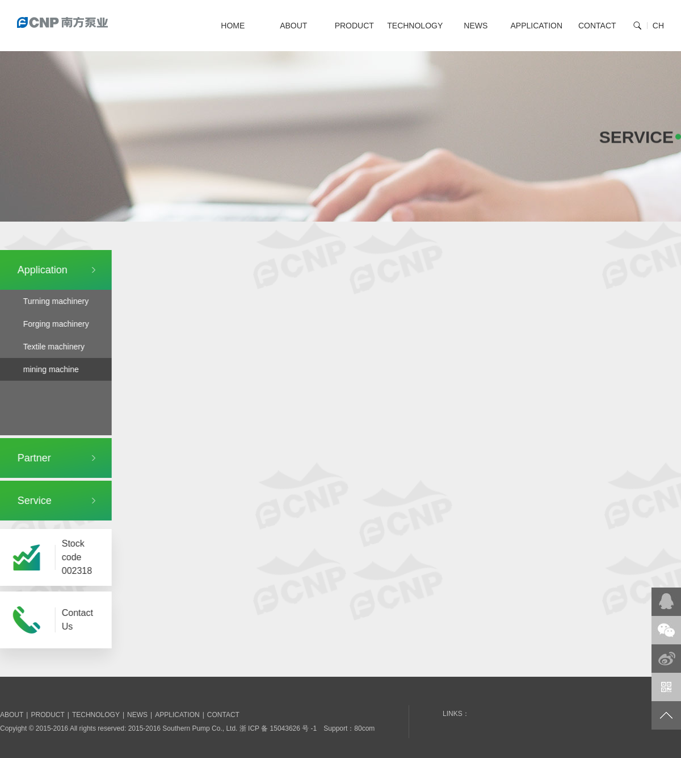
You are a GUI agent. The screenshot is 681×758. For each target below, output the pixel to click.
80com (364, 728)
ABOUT (293, 25)
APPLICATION (536, 25)
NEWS (475, 25)
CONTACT (597, 25)
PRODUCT (354, 25)
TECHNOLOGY (415, 25)
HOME (233, 25)
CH (658, 25)
